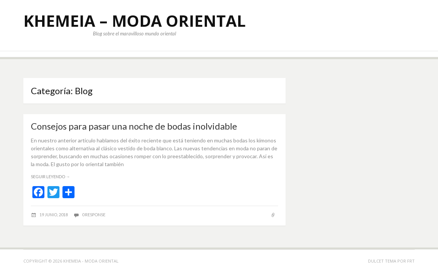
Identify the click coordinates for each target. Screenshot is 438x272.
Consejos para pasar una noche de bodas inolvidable (134, 126)
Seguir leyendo (50, 176)
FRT (411, 261)
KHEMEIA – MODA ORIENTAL (134, 20)
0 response (93, 214)
